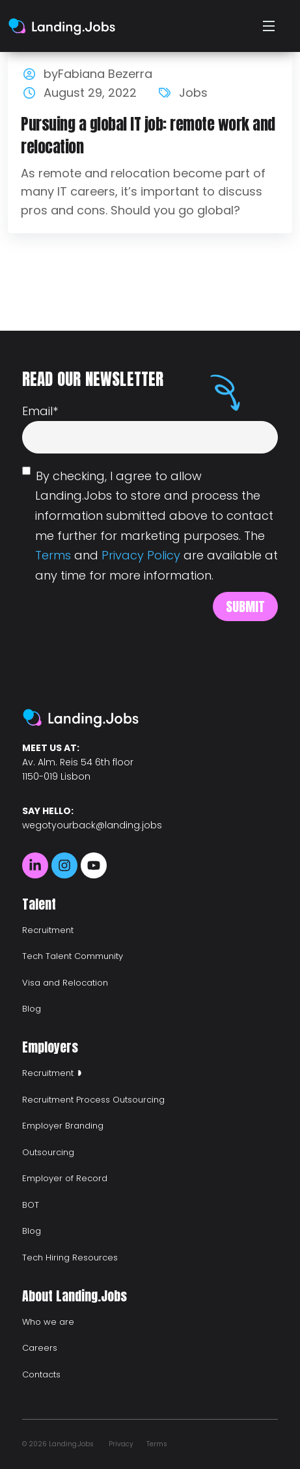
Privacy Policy (141, 555)
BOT (30, 1205)
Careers (39, 1348)
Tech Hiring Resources (70, 1257)
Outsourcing (48, 1152)
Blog (31, 1009)
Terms (53, 555)
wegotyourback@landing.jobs (92, 825)
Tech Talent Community (72, 956)
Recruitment (48, 930)
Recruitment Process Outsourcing (93, 1099)
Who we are (48, 1322)
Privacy (121, 1444)
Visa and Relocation (65, 983)
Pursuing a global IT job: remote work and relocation (148, 135)
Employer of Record (64, 1178)
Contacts (41, 1374)
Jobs (193, 92)
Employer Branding (62, 1125)
